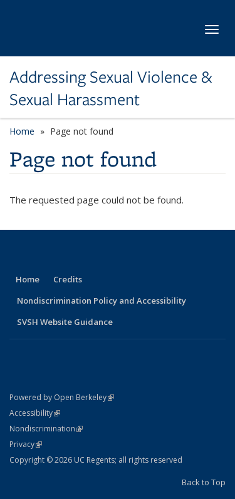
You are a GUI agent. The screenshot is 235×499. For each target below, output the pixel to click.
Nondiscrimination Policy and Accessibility (101, 300)
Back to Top (204, 482)
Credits (67, 279)
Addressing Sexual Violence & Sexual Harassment (110, 88)
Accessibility (34, 413)
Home (21, 131)
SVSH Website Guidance (65, 321)
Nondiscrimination (46, 428)
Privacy (25, 444)
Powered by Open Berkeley (61, 397)
